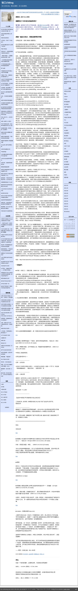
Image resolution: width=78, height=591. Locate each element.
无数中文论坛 (43, 25)
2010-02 (66, 206)
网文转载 (66, 169)
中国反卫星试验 (67, 117)
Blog (65, 93)
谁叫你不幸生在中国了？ (6, 281)
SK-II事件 (66, 104)
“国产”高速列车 (67, 106)
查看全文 (36, 554)
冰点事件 (66, 130)
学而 (65, 143)
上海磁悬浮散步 (67, 112)
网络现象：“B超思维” (6, 356)
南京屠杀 (66, 135)
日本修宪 (66, 151)
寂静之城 (3, 340)
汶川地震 (66, 161)
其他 (65, 127)
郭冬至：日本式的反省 (6, 362)
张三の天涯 (3, 394)
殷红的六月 (3, 343)
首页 (47, 12)
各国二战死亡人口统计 (6, 121)
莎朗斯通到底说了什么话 (6, 182)
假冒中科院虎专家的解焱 (6, 100)
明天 (65, 66)
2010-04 (66, 201)
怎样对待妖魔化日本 (5, 149)
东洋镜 (2, 386)
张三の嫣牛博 (4, 397)
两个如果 (3, 68)
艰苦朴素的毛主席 (5, 278)
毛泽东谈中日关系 (5, 265)
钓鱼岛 (65, 174)
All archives (66, 211)
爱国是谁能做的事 (5, 166)
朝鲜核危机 (66, 156)
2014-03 (66, 185)
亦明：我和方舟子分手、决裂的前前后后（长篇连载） (6, 324)
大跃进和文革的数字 (68, 63)
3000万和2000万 (5, 37)
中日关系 (66, 122)
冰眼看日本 (3, 337)
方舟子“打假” (67, 146)
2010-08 (66, 193)
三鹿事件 (66, 109)
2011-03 (66, 188)
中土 (65, 120)
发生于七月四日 (67, 138)
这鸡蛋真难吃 (67, 44)
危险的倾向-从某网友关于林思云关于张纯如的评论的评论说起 (7, 113)
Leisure (66, 96)
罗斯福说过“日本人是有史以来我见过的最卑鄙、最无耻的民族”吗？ (7, 274)
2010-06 (66, 198)
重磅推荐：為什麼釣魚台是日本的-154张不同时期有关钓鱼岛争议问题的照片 (70, 26)
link (17, 335)
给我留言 (7, 407)
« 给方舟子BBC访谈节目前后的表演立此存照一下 (30, 12)
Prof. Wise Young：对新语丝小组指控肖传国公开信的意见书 (70, 77)
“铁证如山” (45, 27)
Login (2, 384)
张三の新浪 (3, 399)
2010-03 (66, 203)
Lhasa (65, 99)
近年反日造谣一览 (5, 283)
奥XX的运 (66, 140)
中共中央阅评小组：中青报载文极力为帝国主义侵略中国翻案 (6, 230)
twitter (65, 73)
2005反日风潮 (67, 91)
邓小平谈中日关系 (5, 359)
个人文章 (66, 114)
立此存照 (66, 167)
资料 (65, 172)
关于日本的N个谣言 (5, 335)
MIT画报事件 (67, 101)
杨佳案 (65, 159)
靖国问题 (66, 177)
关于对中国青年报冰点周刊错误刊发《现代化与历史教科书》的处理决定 (6, 240)
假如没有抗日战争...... (6, 328)
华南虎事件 (66, 133)
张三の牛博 (3, 402)
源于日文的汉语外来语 (6, 350)
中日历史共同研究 (68, 125)
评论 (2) (42, 554)
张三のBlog (8, 2)
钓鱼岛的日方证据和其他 (6, 211)
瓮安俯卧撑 (66, 164)
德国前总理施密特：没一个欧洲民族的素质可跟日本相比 (70, 32)
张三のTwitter (4, 392)
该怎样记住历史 (4, 193)
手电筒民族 (3, 151)
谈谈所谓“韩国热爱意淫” (6, 200)
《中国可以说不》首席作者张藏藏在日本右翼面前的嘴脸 (6, 225)
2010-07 (66, 196)
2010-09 (66, 190)
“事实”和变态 (4, 48)
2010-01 (66, 209)
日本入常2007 (67, 154)
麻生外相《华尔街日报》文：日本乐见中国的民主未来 (6, 374)
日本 (65, 148)
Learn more (66, 589)
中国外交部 (3, 389)
